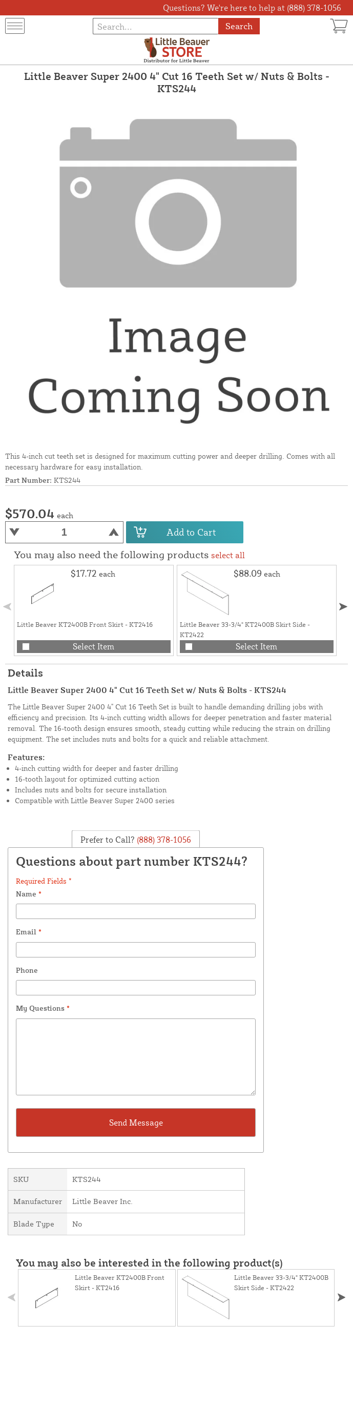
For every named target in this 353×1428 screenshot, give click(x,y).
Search (239, 26)
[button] (343, 606)
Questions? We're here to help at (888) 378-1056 (252, 8)
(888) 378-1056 (163, 839)
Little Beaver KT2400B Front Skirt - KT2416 (85, 624)
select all (228, 555)
